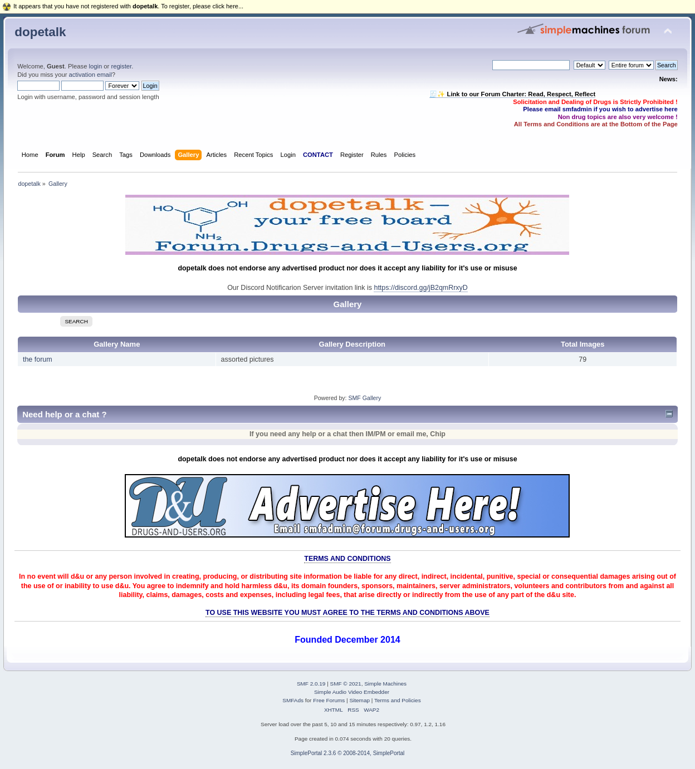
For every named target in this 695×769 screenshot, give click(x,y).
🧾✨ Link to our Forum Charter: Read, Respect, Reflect (512, 94)
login (95, 66)
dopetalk (40, 32)
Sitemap (359, 700)
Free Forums (329, 700)
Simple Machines (385, 684)
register (121, 66)
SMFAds (293, 700)
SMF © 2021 (345, 684)
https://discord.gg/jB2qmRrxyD (420, 288)
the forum (37, 359)
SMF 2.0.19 (311, 684)
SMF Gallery (364, 398)
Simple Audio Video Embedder (351, 692)
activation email (90, 74)
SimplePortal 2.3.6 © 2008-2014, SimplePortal (348, 753)
